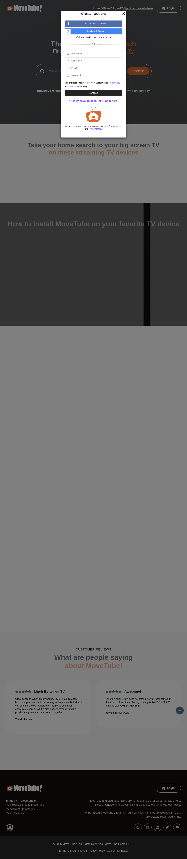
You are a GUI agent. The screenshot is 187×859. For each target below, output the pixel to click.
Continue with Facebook (86, 23)
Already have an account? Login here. (93, 100)
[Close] (123, 13)
